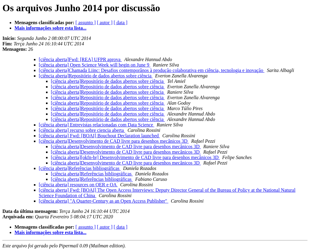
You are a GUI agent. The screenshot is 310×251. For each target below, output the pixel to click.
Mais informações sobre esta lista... (50, 28)
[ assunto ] (85, 22)
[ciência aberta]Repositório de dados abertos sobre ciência (96, 75)
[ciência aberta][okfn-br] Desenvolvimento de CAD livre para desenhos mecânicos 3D (135, 157)
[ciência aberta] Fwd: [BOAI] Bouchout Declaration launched (99, 135)
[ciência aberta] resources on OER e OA (78, 184)
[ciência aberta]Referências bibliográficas (80, 168)
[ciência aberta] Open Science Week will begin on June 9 (94, 64)
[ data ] (120, 22)
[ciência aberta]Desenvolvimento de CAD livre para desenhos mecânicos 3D (114, 141)
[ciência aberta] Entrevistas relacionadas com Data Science (96, 124)
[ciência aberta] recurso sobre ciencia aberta (82, 130)
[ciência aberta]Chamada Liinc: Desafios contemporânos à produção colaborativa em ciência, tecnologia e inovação (151, 70)
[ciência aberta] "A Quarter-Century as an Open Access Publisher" (103, 201)
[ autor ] (105, 22)
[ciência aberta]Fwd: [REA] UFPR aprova (80, 59)
